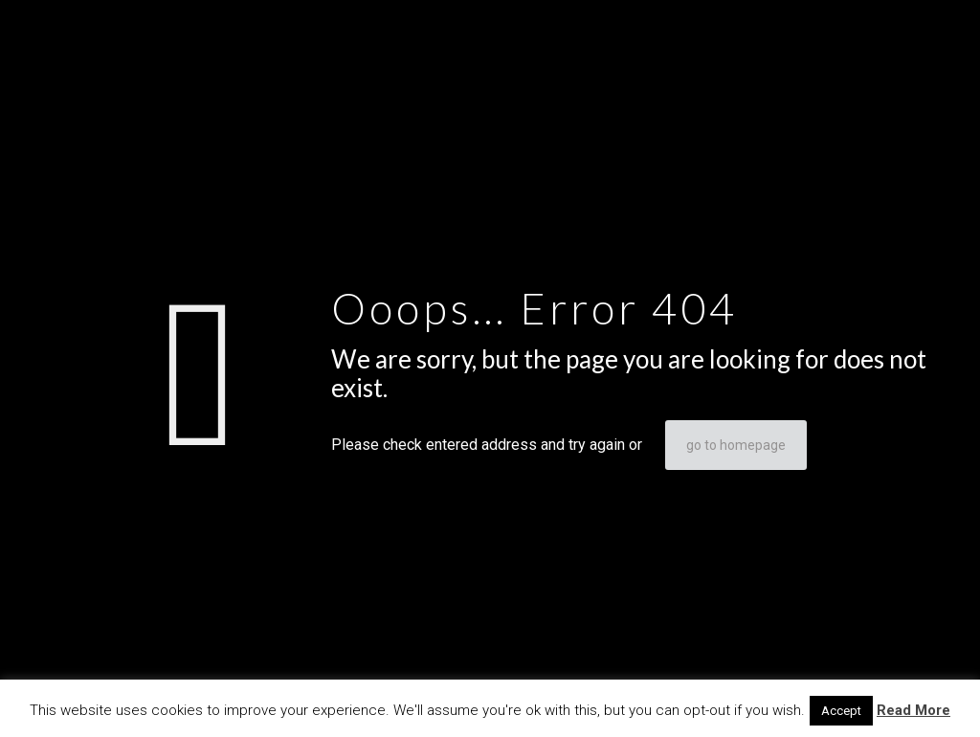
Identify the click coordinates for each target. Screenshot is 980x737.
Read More (913, 710)
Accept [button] (841, 711)
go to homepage (736, 445)
